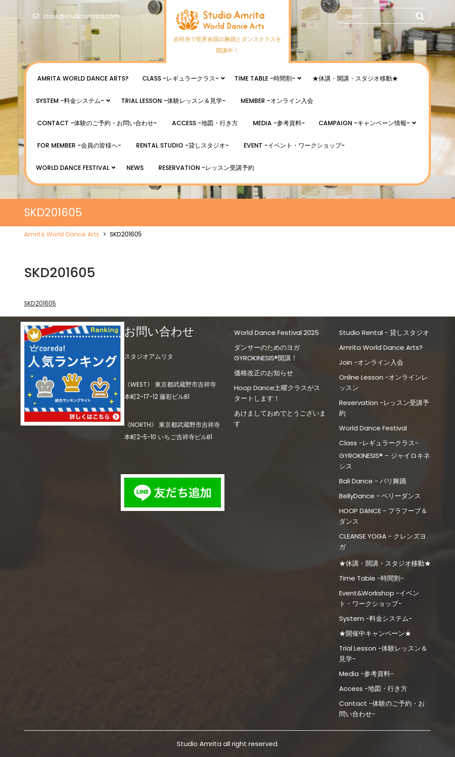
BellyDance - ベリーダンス (380, 495)
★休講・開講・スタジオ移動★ (355, 78)
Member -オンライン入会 (277, 100)
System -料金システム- (70, 100)
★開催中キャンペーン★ (375, 633)
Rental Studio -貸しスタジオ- (182, 145)
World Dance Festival (72, 167)
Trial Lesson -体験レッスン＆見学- (173, 100)
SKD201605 (40, 303)
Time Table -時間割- (264, 78)
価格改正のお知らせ (263, 372)
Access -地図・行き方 (205, 123)
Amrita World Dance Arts (61, 234)
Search (420, 16)
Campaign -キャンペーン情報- (364, 123)
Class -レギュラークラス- (180, 78)
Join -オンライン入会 (371, 362)
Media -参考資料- (279, 123)
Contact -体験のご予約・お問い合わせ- (97, 123)
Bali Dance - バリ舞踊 (372, 481)
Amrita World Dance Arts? (83, 78)
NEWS (135, 167)
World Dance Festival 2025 (276, 332)
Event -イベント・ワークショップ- (294, 145)
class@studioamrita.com (74, 16)
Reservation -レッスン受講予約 (206, 167)
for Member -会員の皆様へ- (79, 145)
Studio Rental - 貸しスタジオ (384, 332)
